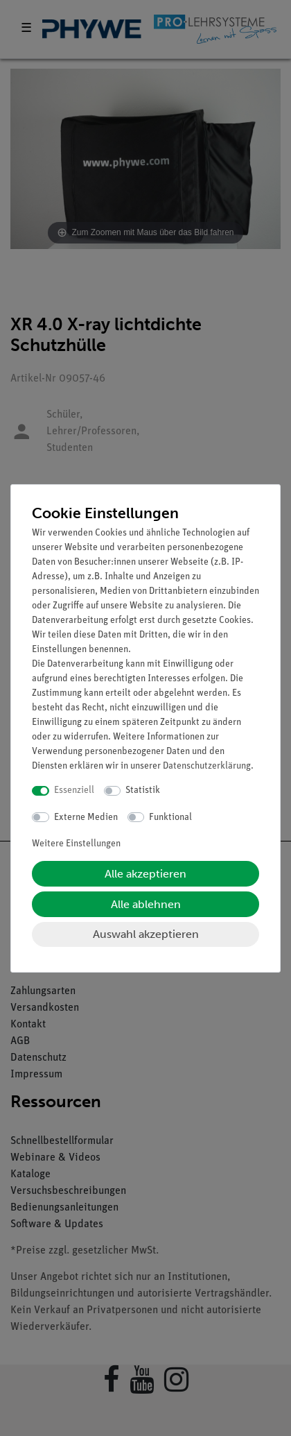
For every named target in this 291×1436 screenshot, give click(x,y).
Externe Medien (86, 817)
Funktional (170, 817)
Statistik (142, 790)
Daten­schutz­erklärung (207, 766)
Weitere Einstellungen (76, 844)
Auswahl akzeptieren (146, 934)
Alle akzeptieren (145, 873)
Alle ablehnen (146, 904)
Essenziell (74, 790)
